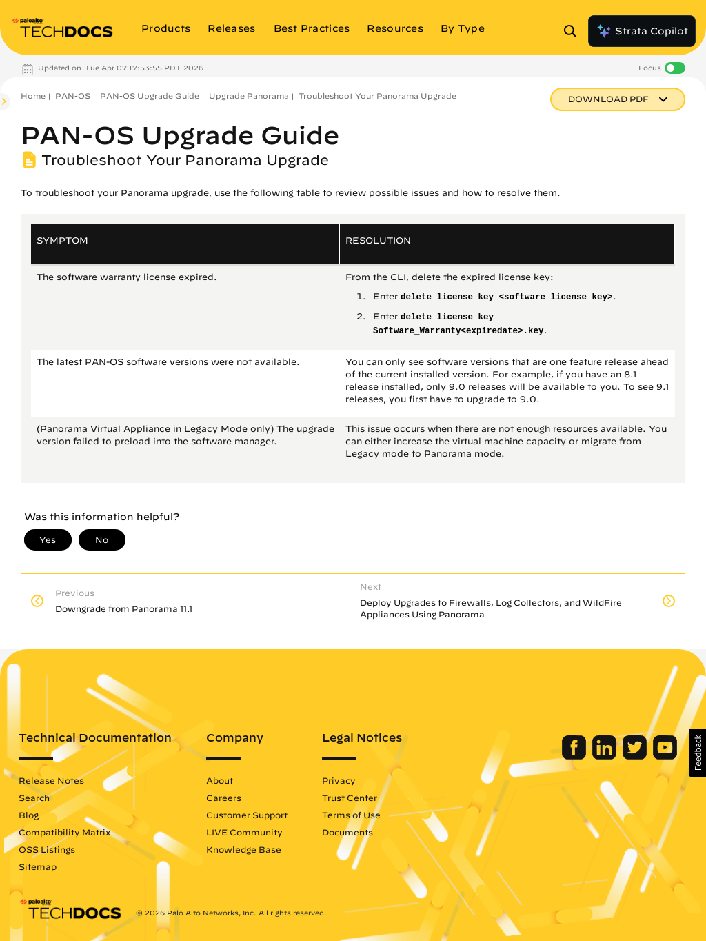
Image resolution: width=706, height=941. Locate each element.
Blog (29, 815)
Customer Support (247, 815)
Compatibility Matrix (64, 832)
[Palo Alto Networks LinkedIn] (605, 756)
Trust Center (349, 797)
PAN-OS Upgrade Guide (149, 95)
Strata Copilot (642, 31)
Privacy (339, 780)
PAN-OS (72, 95)
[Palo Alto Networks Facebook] (575, 756)
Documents (347, 832)
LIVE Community (244, 832)
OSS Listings (47, 849)
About (219, 780)
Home (33, 95)
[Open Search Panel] (574, 31)
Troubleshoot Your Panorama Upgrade (377, 95)
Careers (223, 797)
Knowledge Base (243, 849)
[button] (697, 753)
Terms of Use (351, 815)
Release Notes (51, 780)
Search (34, 797)
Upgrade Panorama (249, 95)
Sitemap (38, 866)
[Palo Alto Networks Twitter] (636, 756)
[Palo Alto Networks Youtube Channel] (665, 756)
